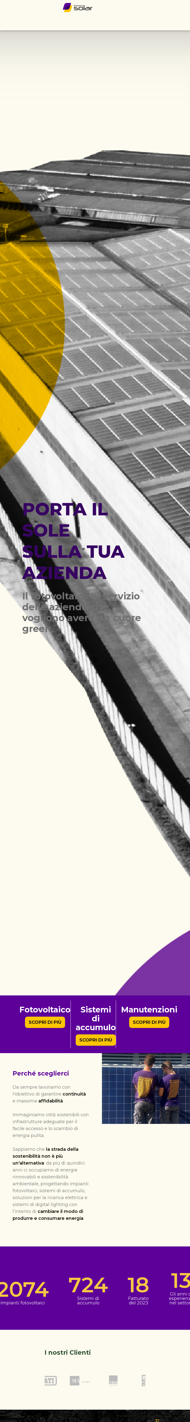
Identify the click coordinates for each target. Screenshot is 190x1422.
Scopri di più (45, 1022)
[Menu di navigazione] (183, 22)
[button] (182, 22)
